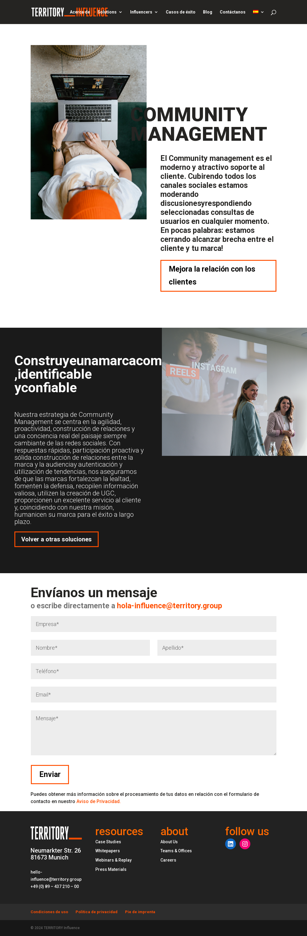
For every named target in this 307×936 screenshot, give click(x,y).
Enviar (254, 774)
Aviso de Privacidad (98, 801)
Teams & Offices (176, 850)
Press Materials (111, 869)
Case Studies (108, 841)
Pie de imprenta (140, 912)
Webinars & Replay (113, 860)
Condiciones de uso (49, 912)
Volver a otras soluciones (56, 539)
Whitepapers (107, 850)
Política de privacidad (97, 912)
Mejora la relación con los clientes (212, 275)
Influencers (141, 12)
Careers (168, 860)
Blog (207, 12)
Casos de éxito (180, 12)
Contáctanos (233, 12)
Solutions (107, 12)
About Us (169, 841)
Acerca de (80, 12)
